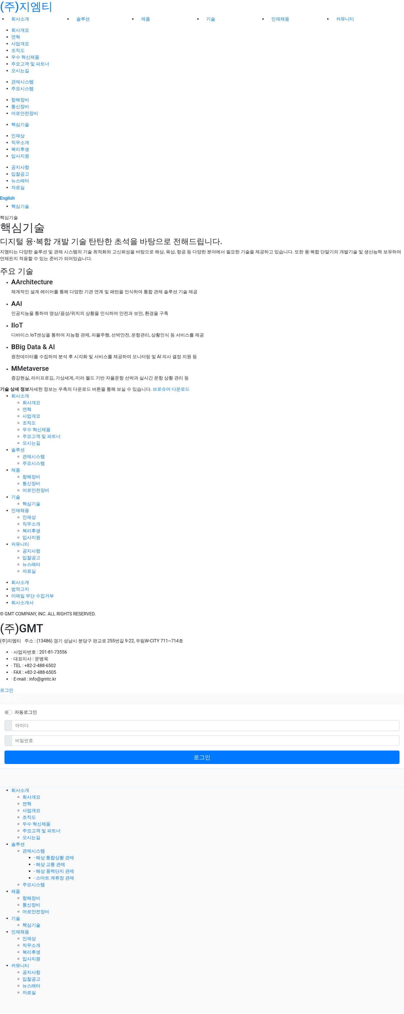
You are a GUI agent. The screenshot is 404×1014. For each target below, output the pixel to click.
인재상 (18, 135)
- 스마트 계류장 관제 (54, 878)
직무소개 (20, 142)
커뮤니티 (345, 19)
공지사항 (20, 167)
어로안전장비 (24, 113)
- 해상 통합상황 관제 (54, 857)
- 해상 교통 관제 (49, 864)
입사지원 (20, 156)
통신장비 (20, 106)
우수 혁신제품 (25, 57)
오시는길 (20, 70)
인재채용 (280, 19)
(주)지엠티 (26, 6)
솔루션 (83, 19)
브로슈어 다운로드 (171, 389)
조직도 (18, 50)
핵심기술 (20, 124)
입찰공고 (20, 174)
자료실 (18, 187)
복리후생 (20, 149)
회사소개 (20, 19)
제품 (145, 19)
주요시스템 (22, 88)
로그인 (6, 690)
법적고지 (20, 589)
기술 (210, 19)
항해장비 (20, 100)
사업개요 (20, 43)
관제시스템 (22, 82)
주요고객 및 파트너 (30, 64)
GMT (13, 698)
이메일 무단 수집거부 (32, 596)
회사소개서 (22, 602)
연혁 (15, 37)
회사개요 (20, 30)
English (7, 198)
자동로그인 (26, 712)
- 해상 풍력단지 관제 (54, 871)
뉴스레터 (20, 180)
